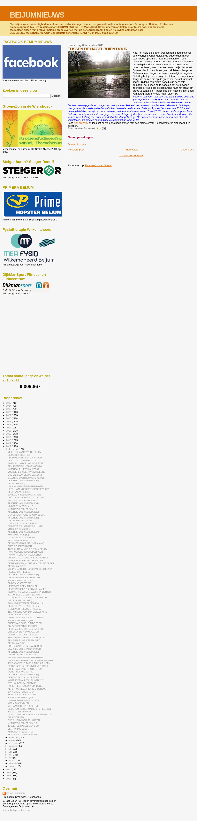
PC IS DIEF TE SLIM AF (19, 614)
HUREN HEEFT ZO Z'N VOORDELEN (25, 686)
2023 (9, 409)
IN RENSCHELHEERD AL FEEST (23, 469)
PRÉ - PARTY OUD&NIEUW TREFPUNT (26, 497)
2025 (9, 403)
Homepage (132, 149)
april (11, 757)
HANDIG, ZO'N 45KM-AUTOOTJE (23, 700)
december (14, 449)
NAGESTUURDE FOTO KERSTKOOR (25, 560)
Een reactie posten (77, 144)
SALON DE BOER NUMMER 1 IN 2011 (26, 478)
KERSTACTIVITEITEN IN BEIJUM (23, 606)
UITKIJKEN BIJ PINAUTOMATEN (23, 632)
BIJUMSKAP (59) (16, 717)
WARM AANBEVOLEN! (18, 703)
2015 (9, 434)
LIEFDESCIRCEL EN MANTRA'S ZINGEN (27, 597)
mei (11, 755)
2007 (9, 778)
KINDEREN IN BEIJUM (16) (21, 732)
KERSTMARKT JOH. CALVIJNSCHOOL (26, 629)
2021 (9, 415)
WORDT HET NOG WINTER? (21, 672)
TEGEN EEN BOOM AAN (19, 711)
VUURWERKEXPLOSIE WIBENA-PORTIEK (28, 557)
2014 (9, 437)
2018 (9, 424)
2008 (9, 775)
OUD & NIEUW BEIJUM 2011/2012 (24, 720)
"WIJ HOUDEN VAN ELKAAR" (22, 683)
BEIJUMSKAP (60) (16, 643)
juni (10, 752)
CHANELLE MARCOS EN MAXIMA (24, 577)
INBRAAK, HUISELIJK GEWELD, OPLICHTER (29, 592)
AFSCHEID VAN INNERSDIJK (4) (23, 532)
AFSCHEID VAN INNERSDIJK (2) (23, 652)
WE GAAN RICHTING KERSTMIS (23, 706)
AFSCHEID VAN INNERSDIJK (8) (23, 480)
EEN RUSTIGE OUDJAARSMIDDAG (25, 466)
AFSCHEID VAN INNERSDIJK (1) (23, 674)
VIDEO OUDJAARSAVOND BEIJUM (24, 452)
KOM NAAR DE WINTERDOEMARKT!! (26, 637)
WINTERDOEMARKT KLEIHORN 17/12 (26, 680)
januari (12, 766)
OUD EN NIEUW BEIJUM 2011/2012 (25, 475)
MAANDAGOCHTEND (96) (20, 697)
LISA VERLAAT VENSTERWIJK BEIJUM (26, 515)
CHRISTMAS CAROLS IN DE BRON (25, 623)
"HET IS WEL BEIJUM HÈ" (20, 520)
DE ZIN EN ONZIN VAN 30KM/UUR (24, 649)
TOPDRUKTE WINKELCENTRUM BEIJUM (27, 549)
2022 (9, 412)
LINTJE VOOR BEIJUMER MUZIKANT (25, 609)
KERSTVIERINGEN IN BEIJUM (22, 586)
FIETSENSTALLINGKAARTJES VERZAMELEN (29, 714)
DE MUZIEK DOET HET (19, 455)
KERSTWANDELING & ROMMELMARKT (27, 589)
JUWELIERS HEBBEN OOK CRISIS (24, 495)
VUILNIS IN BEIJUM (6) (19, 529)
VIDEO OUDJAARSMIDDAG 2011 (23, 460)
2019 (9, 421)
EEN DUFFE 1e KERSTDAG (21, 540)
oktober (12, 740)
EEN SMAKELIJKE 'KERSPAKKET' (24, 640)
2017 (9, 427)
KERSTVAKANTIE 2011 (19, 492)
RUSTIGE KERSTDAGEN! (20, 546)
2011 (9, 446)
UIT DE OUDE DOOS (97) (20, 600)
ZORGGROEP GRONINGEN (21, 692)
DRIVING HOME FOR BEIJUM (22, 654)
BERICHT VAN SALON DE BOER (23, 677)
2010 (9, 769)
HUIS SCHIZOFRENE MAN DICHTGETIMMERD (30, 660)
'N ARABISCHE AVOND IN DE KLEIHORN (27, 612)
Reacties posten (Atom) (98, 165)
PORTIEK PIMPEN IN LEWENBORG (25, 646)
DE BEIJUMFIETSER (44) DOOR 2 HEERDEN (29, 709)
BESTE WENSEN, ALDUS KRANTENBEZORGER (31, 563)
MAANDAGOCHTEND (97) (20, 620)
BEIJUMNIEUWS (37, 15)
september (14, 743)
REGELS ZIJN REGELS (19, 572)
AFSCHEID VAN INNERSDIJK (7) (23, 503)
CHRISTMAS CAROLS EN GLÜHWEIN (26, 617)
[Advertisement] (20, 316)
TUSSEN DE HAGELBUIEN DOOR (97, 49)
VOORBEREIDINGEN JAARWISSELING (26, 472)
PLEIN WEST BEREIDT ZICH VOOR (25, 458)
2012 (9, 443)
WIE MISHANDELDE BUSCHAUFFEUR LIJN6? (30, 569)
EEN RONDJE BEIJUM (18, 729)
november (14, 737)
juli (10, 749)
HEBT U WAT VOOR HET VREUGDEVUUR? (28, 489)
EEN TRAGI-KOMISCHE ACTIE (22, 734)
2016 (9, 430)
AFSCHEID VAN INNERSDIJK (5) (23, 518)
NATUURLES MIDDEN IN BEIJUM (24, 595)
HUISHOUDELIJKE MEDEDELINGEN (25, 486)
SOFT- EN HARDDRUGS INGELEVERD (26, 463)
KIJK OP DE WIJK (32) (18, 534)
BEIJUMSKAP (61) (16, 566)
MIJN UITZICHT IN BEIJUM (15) (23, 509)
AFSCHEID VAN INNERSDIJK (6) (23, 512)
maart (12, 760)
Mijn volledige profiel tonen (17, 810)
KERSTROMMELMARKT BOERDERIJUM (27, 689)
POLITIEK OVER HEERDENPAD (23, 500)
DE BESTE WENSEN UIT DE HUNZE (25, 526)
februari (13, 763)
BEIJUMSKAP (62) (16, 483)
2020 (9, 418)
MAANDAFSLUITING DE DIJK (22, 580)
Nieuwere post (76, 149)
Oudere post (187, 149)
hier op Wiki (80, 122)
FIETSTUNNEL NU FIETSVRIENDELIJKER (28, 666)
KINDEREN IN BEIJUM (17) (21, 506)
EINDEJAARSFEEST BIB (19, 583)
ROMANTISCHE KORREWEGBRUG (25, 555)
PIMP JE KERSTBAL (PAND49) (22, 626)
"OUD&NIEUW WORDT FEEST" (23, 523)
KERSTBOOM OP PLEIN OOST (22, 694)
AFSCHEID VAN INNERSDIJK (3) (23, 574)
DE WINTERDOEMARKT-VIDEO (23, 634)
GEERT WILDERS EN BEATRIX (22, 537)
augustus (13, 746)
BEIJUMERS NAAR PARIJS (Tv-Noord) (26, 543)
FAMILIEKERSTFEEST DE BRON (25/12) (27, 603)
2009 (9, 772)
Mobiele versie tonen (131, 155)
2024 (9, 405)
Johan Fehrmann (15, 793)
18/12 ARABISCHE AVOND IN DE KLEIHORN (29, 663)
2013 (9, 440)
